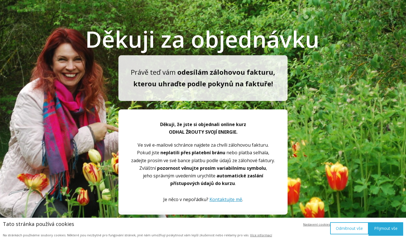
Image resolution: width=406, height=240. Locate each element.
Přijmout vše (386, 228)
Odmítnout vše (349, 228)
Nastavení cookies (316, 224)
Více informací (261, 235)
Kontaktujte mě (225, 199)
